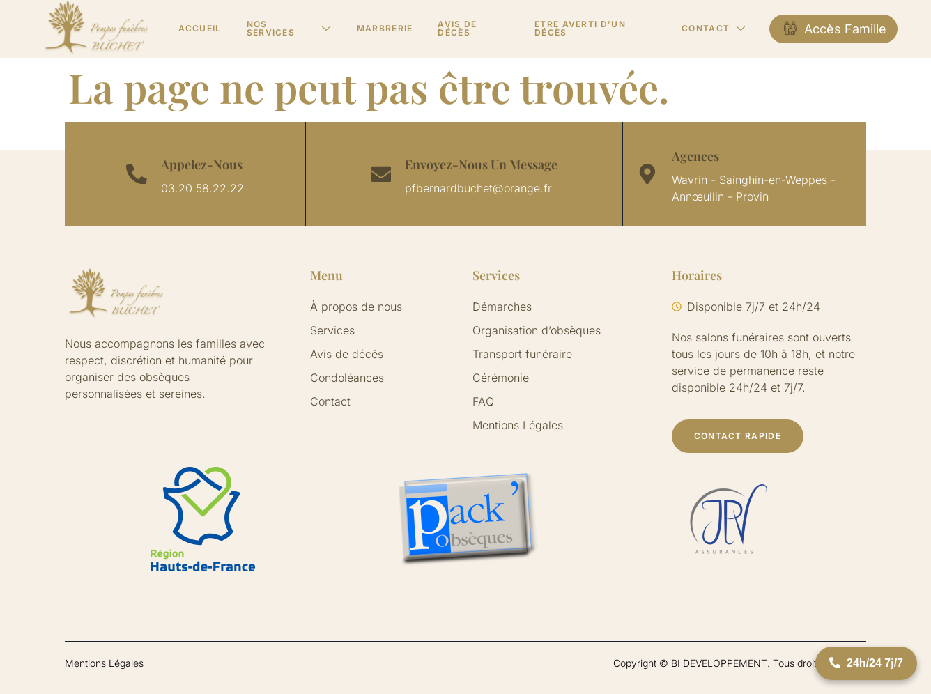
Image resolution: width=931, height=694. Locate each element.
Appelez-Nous (202, 164)
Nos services (289, 28)
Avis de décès (457, 28)
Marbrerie (385, 28)
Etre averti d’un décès (580, 28)
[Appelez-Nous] (136, 173)
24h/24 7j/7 (866, 663)
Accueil (200, 28)
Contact (713, 28)
